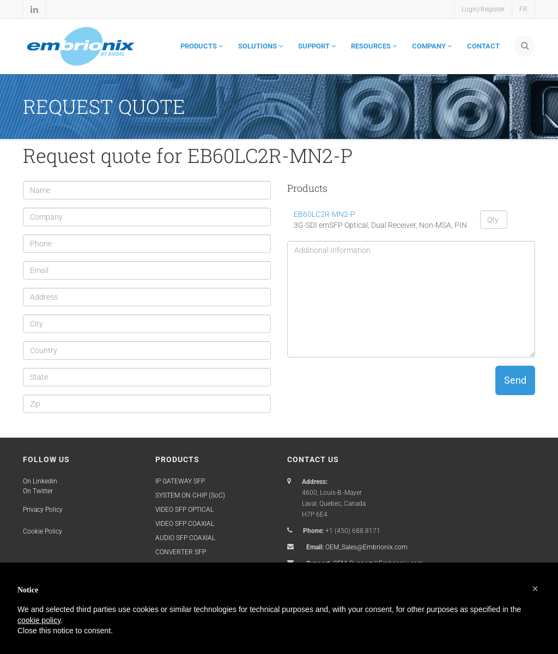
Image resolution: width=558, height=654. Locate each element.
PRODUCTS (201, 46)
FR (523, 9)
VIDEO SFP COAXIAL (184, 524)
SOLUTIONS (260, 46)
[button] (535, 588)
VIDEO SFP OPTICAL (184, 509)
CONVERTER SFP (180, 552)
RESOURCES (374, 46)
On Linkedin (40, 481)
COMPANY (432, 46)
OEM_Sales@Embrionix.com (366, 547)
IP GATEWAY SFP (180, 481)
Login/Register (483, 9)
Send (515, 380)
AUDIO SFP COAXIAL (185, 538)
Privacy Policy (43, 509)
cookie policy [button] (38, 620)
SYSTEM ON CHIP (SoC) (190, 495)
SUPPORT (317, 46)
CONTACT (483, 46)
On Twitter (38, 491)
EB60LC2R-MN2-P (324, 214)
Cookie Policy (42, 531)
